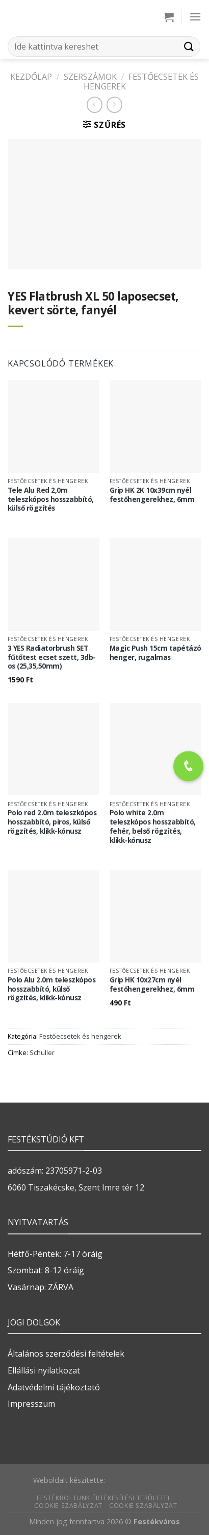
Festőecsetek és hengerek (141, 81)
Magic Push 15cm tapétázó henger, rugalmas (155, 652)
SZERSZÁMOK (90, 76)
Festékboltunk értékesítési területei (103, 1498)
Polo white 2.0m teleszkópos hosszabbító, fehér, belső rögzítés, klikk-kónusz (153, 826)
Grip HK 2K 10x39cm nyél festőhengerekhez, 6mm (152, 494)
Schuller (42, 1052)
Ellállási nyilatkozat (44, 1370)
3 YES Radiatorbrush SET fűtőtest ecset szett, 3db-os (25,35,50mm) (52, 657)
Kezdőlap (31, 76)
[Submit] (189, 46)
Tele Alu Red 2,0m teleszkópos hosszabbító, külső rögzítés (51, 499)
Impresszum (31, 1403)
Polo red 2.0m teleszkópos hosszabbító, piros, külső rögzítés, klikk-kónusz (52, 821)
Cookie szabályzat (68, 1505)
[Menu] (195, 16)
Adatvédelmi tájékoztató (54, 1387)
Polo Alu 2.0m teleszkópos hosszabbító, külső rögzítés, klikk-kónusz (52, 988)
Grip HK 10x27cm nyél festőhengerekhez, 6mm (152, 984)
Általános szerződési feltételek (66, 1353)
